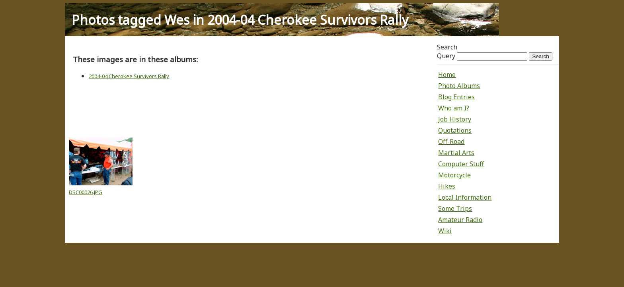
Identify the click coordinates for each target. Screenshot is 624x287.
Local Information (464, 197)
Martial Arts (456, 152)
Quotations (455, 130)
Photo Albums (459, 85)
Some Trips (455, 208)
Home (447, 74)
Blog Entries (456, 96)
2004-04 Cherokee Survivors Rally (129, 76)
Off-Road (451, 141)
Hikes (446, 186)
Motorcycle (454, 175)
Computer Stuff (461, 163)
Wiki (445, 230)
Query (446, 55)
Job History (454, 119)
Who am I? (453, 108)
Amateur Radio (460, 219)
